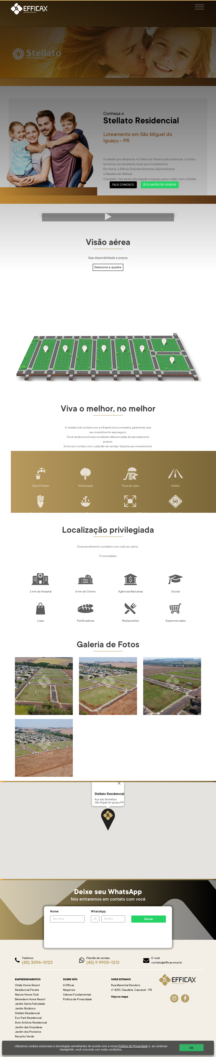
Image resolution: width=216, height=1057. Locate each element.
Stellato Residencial (27, 1013)
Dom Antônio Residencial (31, 1023)
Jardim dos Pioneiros (28, 1032)
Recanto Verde (24, 1036)
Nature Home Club (27, 995)
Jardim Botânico (25, 1008)
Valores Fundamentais (77, 995)
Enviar (148, 919)
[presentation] (81, 934)
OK (191, 1047)
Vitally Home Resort (27, 985)
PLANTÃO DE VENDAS (159, 185)
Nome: (54, 911)
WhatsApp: (98, 911)
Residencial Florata (27, 990)
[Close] (119, 783)
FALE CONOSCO (123, 185)
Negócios (69, 990)
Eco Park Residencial (28, 1018)
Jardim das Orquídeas (28, 1027)
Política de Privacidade (77, 999)
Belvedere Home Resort (30, 999)
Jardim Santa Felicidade (30, 1004)
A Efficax (68, 985)
